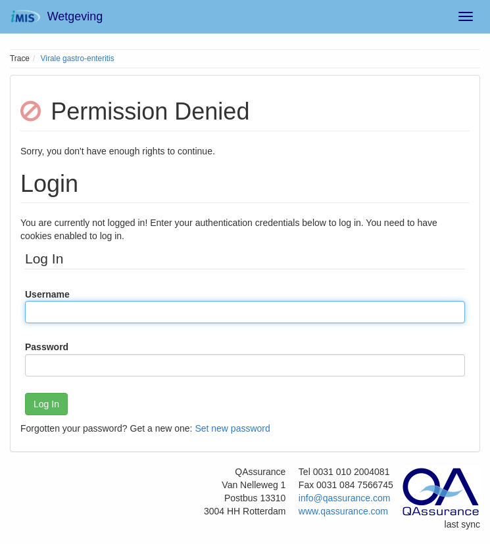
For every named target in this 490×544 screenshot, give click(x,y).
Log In (46, 404)
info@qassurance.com (345, 498)
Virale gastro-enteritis (77, 58)
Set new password (232, 428)
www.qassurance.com (343, 511)
